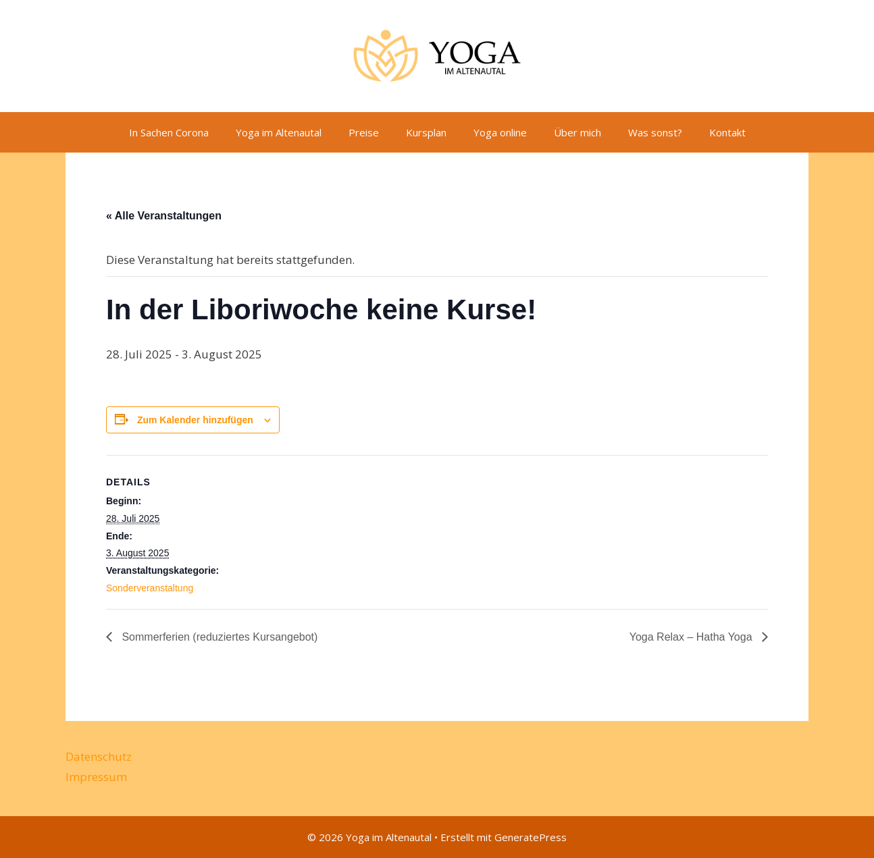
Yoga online (500, 132)
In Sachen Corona (169, 132)
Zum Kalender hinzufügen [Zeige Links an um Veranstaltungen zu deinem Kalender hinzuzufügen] (195, 419)
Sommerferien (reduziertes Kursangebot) (218, 637)
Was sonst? (655, 132)
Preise (364, 132)
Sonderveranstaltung (149, 588)
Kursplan (426, 132)
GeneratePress (530, 837)
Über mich (577, 132)
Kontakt (727, 132)
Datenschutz (99, 756)
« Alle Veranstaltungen (164, 215)
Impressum (96, 776)
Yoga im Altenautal (279, 132)
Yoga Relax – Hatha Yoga (692, 637)
